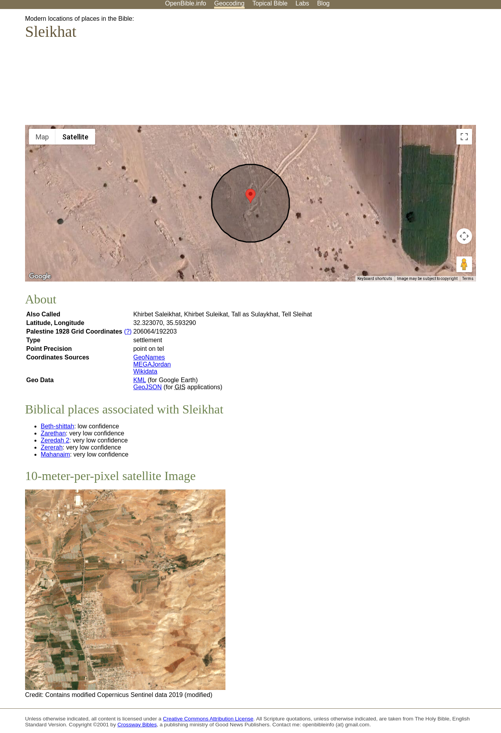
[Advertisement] (421, 70)
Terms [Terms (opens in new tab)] (468, 278)
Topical (270, 3)
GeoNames (149, 357)
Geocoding (229, 3)
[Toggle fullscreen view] (464, 136)
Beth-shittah (57, 426)
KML (139, 380)
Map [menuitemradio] (42, 137)
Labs (302, 3)
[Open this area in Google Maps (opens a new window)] (40, 276)
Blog (323, 3)
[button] (250, 196)
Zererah (52, 447)
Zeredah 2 (55, 440)
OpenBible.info (185, 3)
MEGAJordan (152, 364)
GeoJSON (147, 387)
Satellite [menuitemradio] (75, 137)
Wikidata (145, 371)
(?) (128, 331)
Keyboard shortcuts (374, 278)
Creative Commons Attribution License (208, 719)
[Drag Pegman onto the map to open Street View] (464, 264)
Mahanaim (55, 454)
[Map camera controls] (464, 236)
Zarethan (53, 433)
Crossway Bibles (137, 725)
